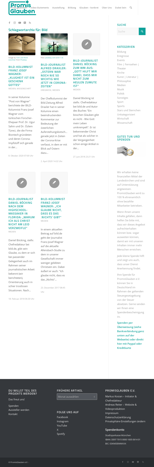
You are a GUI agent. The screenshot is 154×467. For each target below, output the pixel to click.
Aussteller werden (18, 409)
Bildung (121, 51)
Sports (121, 106)
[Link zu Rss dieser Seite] (29, 22)
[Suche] (131, 7)
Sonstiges (122, 97)
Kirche (120, 72)
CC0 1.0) (60, 57)
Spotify (61, 433)
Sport (120, 101)
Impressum (111, 413)
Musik (120, 89)
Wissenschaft (24, 88)
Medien (12, 88)
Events (121, 60)
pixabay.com (50, 57)
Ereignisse (46, 90)
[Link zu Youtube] (19, 22)
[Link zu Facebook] (9, 22)
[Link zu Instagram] (14, 22)
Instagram (63, 421)
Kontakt (12, 414)
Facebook (62, 417)
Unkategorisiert (126, 114)
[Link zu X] (24, 22)
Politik (120, 93)
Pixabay (23, 60)
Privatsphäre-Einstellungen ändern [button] (125, 421)
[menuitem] (18, 7)
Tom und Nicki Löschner (18, 58)
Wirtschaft (123, 118)
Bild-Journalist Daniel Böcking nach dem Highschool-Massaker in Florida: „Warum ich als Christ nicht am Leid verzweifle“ (21, 213)
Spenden (13, 405)
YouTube (62, 425)
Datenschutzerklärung (118, 417)
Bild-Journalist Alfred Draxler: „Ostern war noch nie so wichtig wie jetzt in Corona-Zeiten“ (54, 75)
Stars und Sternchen (128, 110)
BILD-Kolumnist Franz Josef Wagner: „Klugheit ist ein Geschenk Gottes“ (21, 76)
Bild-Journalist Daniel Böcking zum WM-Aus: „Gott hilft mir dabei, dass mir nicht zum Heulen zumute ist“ (85, 73)
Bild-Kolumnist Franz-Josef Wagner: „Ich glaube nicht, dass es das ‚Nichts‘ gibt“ (53, 208)
